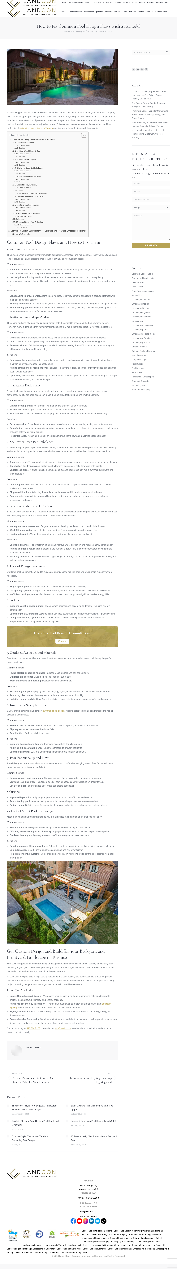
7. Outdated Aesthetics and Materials (29, 196)
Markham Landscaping (139, 1234)
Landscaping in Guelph (143, 1249)
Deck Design (137, 286)
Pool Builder (137, 364)
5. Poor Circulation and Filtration (28, 176)
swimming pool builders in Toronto (36, 128)
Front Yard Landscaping (143, 291)
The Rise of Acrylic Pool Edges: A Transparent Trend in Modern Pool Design (34, 1108)
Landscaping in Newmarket (102, 1245)
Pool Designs (138, 368)
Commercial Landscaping (143, 278)
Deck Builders (138, 282)
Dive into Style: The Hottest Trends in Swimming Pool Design (30, 1138)
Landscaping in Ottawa (129, 1238)
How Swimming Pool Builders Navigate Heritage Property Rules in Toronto (149, 124)
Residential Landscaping (143, 377)
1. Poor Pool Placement (24, 142)
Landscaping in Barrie (78, 1245)
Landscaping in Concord (152, 1245)
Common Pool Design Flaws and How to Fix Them (33, 139)
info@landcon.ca (139, 3)
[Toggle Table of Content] (82, 135)
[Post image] (8, 1106)
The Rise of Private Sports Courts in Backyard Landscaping (148, 105)
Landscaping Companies (143, 325)
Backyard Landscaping (142, 274)
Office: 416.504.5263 (88, 1197)
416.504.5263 (153, 3)
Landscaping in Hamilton (18, 1249)
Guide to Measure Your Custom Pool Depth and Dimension (35, 1123)
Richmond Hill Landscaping (94, 1234)
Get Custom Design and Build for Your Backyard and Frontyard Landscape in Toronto (48, 231)
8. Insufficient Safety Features (27, 205)
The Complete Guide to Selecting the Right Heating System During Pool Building (149, 134)
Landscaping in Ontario (106, 1238)
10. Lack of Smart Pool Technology (30, 222)
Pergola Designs (139, 359)
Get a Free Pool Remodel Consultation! (33, 193)
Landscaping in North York (69, 1249)
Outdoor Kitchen (139, 346)
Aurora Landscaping (118, 1234)
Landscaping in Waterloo (46, 1252)
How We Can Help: (22, 234)
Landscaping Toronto (141, 342)
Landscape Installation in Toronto (97, 1231)
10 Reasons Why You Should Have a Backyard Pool (94, 1138)
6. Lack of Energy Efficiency (26, 185)
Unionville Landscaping (70, 1252)
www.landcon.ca (88, 1216)
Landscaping (137, 321)
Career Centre (124, 3)
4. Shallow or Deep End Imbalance (29, 168)
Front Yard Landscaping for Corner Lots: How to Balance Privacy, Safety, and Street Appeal (150, 114)
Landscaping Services (142, 338)
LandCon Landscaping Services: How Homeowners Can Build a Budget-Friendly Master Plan (149, 95)
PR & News (137, 372)
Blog (85, 1252)
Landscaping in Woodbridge (122, 1241)
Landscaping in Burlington (43, 1249)
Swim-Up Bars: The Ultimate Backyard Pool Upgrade (92, 1108)
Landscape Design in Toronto (127, 1231)
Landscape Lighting (141, 312)
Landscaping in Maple (32, 1245)
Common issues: (25, 145)
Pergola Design (139, 355)
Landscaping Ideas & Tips (143, 334)
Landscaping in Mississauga (95, 1241)
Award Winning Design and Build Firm (100, 3)
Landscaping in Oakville (152, 1238)
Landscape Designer (141, 308)
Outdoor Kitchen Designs (143, 351)
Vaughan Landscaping (152, 1231)
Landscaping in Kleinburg (128, 1245)
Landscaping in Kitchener (94, 1249)
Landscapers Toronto (141, 316)
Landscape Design (140, 304)
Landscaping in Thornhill (55, 1245)
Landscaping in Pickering (119, 1249)
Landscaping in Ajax (24, 1252)
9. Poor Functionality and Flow (28, 213)
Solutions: (22, 148)
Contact (62, 641)
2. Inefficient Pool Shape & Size (27, 151)
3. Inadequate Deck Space (25, 159)
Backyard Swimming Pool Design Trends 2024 (93, 1121)
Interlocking (137, 295)
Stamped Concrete (140, 381)
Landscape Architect (141, 299)
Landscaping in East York (148, 1241)
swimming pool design (54, 711)
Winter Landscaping (141, 389)
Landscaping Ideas (140, 329)
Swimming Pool (139, 385)
